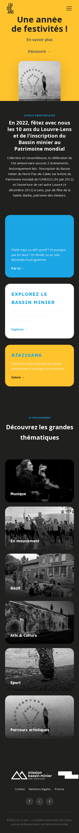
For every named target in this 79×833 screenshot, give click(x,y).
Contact (20, 789)
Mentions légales (40, 789)
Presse (59, 789)
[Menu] (69, 8)
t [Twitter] (49, 801)
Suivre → (17, 377)
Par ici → (17, 268)
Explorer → (19, 329)
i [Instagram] (39, 801)
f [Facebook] (29, 801)
